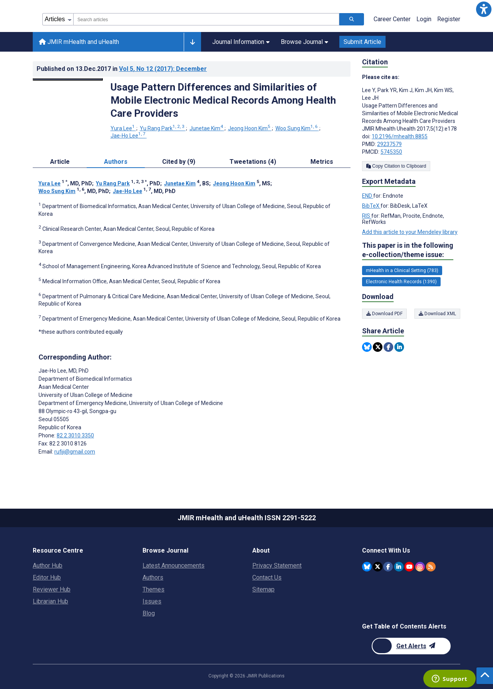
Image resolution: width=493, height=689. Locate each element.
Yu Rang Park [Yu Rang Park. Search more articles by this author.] (163, 128)
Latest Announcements (174, 565)
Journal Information (241, 41)
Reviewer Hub (51, 589)
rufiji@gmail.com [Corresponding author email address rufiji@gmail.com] (74, 452)
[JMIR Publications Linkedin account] (399, 566)
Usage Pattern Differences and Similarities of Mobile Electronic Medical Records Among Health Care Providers (223, 100)
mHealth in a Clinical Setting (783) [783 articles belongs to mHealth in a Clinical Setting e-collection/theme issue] (402, 270)
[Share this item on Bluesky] (367, 347)
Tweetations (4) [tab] (253, 161)
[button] (483, 9)
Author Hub (47, 565)
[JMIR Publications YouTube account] (409, 566)
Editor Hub (47, 577)
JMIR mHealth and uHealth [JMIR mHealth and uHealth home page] (79, 41)
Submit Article (362, 41)
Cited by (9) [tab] (178, 161)
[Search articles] (351, 19)
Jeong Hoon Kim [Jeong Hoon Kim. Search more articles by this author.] (250, 128)
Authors (153, 577)
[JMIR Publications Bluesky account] (367, 566)
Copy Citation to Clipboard (396, 166)
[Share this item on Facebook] (388, 347)
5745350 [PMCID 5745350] (391, 152)
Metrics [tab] (321, 161)
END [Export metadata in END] (367, 196)
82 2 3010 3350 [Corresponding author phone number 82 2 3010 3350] (75, 435)
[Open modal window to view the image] (68, 79)
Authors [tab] (115, 161)
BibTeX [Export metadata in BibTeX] (371, 206)
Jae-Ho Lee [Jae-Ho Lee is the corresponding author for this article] (64, 371)
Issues (152, 601)
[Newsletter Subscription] (411, 646)
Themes (153, 589)
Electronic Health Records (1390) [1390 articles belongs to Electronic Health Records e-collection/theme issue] (401, 281)
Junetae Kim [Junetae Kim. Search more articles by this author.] (206, 128)
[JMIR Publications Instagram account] (420, 566)
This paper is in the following (407, 250)
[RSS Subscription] (431, 566)
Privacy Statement (277, 565)
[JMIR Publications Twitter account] (377, 566)
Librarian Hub (50, 601)
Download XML (437, 313)
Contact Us (267, 577)
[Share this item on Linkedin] (399, 347)
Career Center (392, 19)
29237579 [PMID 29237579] (389, 144)
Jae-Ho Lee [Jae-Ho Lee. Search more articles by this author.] (129, 136)
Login (423, 19)
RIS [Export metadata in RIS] (366, 216)
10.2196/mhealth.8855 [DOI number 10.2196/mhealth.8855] (400, 136)
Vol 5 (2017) (163, 68)
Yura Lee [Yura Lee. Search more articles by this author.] (123, 128)
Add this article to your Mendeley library (410, 232)
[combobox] (206, 19)
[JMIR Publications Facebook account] (388, 566)
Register (448, 19)
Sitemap (263, 589)
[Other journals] (192, 42)
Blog (149, 613)
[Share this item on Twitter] (377, 347)
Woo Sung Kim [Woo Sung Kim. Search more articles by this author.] (297, 128)
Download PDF (384, 313)
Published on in (122, 68)
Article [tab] (60, 161)
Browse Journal (304, 41)
